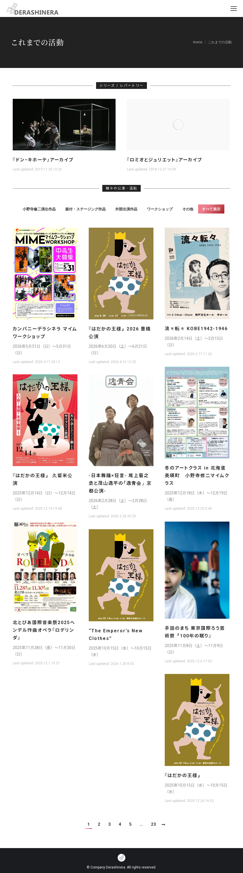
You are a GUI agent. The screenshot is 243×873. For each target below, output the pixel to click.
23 (153, 824)
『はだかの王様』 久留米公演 (43, 479)
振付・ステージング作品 (85, 209)
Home (197, 42)
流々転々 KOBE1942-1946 (196, 328)
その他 (187, 209)
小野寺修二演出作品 (39, 209)
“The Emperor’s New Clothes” (116, 634)
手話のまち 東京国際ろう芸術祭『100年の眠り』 (195, 632)
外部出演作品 (126, 209)
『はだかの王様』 (184, 775)
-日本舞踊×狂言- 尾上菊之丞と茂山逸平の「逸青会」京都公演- (120, 483)
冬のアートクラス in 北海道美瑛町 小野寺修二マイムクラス (197, 475)
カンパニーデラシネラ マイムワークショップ (45, 332)
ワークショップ (160, 209)
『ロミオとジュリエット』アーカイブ (164, 160)
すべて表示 (211, 209)
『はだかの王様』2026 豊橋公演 (120, 332)
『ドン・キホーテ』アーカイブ (43, 160)
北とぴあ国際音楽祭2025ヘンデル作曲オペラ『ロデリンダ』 (44, 630)
